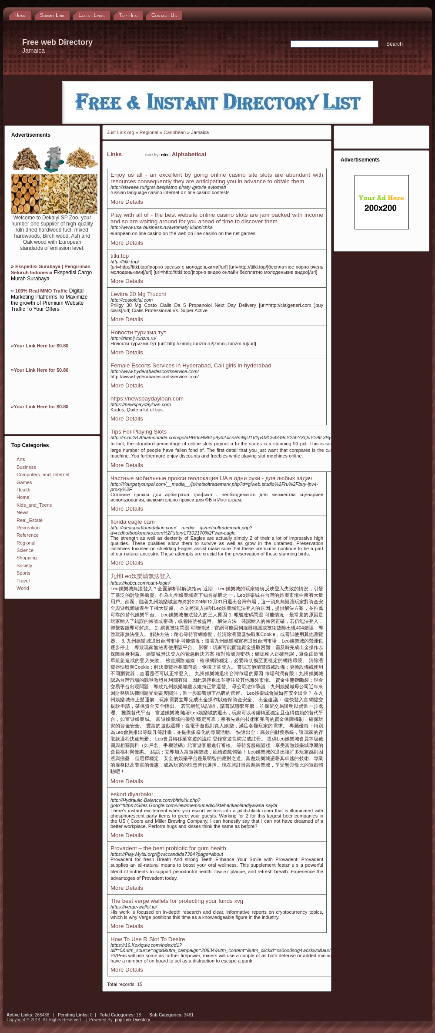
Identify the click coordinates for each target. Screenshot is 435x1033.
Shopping (27, 557)
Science (25, 550)
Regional (26, 542)
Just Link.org (120, 132)
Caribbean (175, 132)
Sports (23, 572)
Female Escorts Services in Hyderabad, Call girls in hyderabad (190, 365)
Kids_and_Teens (34, 505)
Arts (21, 459)
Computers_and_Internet (43, 474)
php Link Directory (132, 1019)
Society (24, 565)
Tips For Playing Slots (138, 431)
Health (23, 489)
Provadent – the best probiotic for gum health (168, 848)
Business (26, 467)
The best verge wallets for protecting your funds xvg (176, 901)
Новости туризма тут (138, 332)
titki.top (119, 255)
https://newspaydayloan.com (147, 398)
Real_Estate (30, 520)
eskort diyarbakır (132, 794)
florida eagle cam (132, 521)
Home (23, 497)
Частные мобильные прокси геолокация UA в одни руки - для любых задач (211, 478)
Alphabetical (189, 154)
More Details (126, 202)
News (23, 512)
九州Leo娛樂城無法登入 (140, 576)
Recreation (28, 527)
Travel (23, 580)
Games (24, 482)
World (23, 588)
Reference (28, 535)
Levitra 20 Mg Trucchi (138, 294)
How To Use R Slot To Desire (147, 939)
